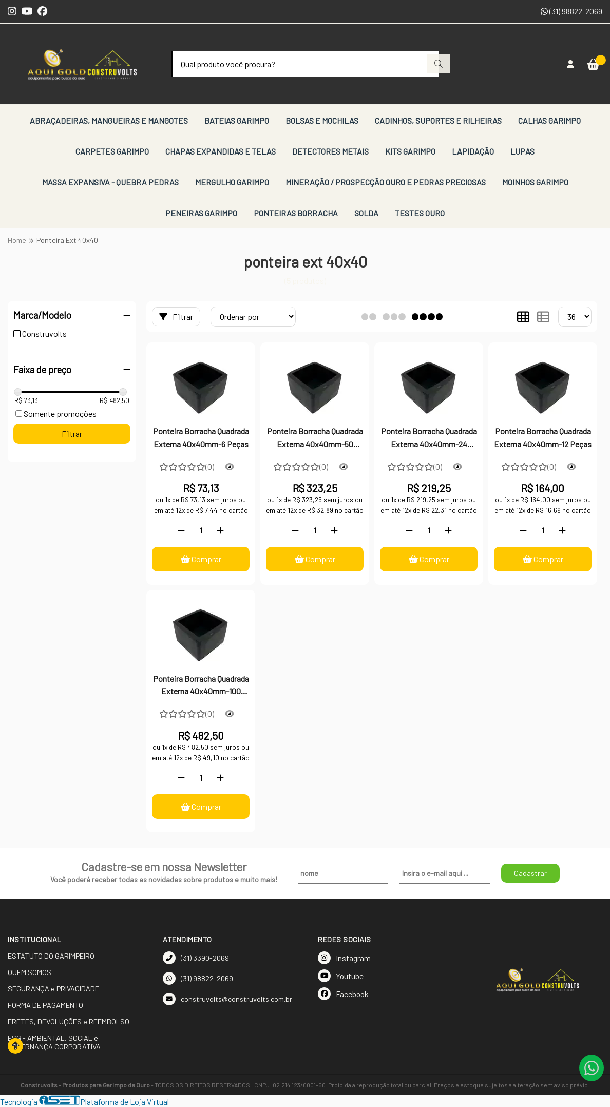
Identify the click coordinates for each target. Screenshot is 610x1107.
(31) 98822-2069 (571, 11)
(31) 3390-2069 (196, 957)
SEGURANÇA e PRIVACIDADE (53, 988)
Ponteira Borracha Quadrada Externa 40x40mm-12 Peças (543, 437)
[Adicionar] (220, 530)
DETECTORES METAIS (330, 151)
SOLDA (366, 213)
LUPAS (522, 151)
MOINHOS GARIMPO (535, 182)
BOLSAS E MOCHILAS (321, 120)
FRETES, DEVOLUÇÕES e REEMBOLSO (68, 1021)
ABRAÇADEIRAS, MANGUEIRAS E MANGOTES (109, 120)
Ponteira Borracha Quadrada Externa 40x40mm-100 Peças (201, 686)
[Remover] (181, 530)
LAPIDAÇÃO (473, 151)
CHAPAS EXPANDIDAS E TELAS (220, 151)
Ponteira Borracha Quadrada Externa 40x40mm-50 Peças (315, 438)
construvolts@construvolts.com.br (227, 999)
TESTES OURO (420, 213)
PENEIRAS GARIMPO (201, 213)
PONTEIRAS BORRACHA (296, 213)
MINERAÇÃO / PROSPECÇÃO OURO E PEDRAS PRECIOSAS (385, 182)
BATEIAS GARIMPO (236, 120)
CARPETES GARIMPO (112, 151)
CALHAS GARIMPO (549, 120)
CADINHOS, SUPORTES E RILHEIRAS (438, 120)
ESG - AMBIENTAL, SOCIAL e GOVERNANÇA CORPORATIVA (54, 1042)
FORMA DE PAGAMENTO (45, 1005)
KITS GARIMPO (410, 151)
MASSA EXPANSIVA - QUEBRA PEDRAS (110, 182)
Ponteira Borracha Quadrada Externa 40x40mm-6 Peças (201, 437)
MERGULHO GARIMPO (232, 182)
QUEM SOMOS (29, 972)
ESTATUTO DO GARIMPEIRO (51, 955)
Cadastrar (530, 873)
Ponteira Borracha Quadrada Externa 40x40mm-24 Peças (429, 438)
